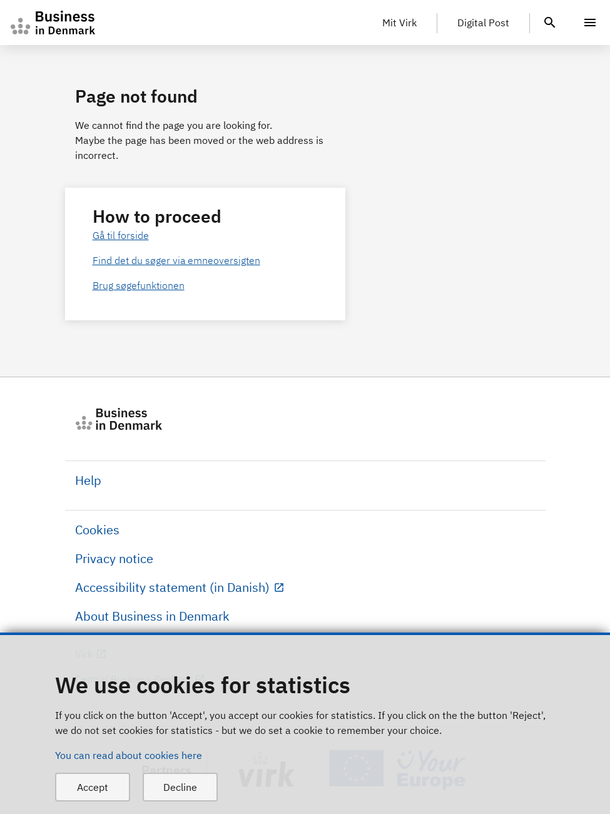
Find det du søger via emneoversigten (176, 260)
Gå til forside (121, 235)
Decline (180, 787)
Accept (92, 787)
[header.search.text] (550, 21)
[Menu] (590, 22)
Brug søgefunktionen (139, 285)
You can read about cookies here (128, 755)
